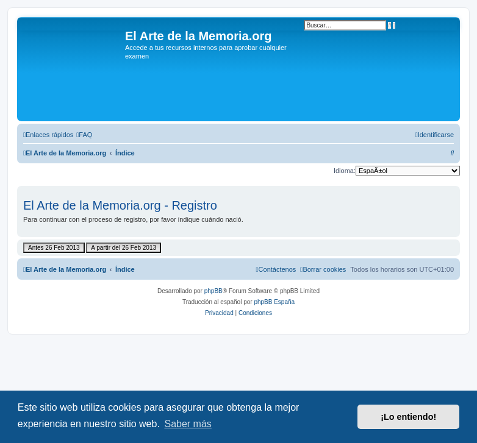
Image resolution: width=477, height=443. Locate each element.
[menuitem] (84, 134)
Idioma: (345, 170)
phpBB (213, 291)
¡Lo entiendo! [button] (408, 417)
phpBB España (274, 302)
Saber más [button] (187, 424)
